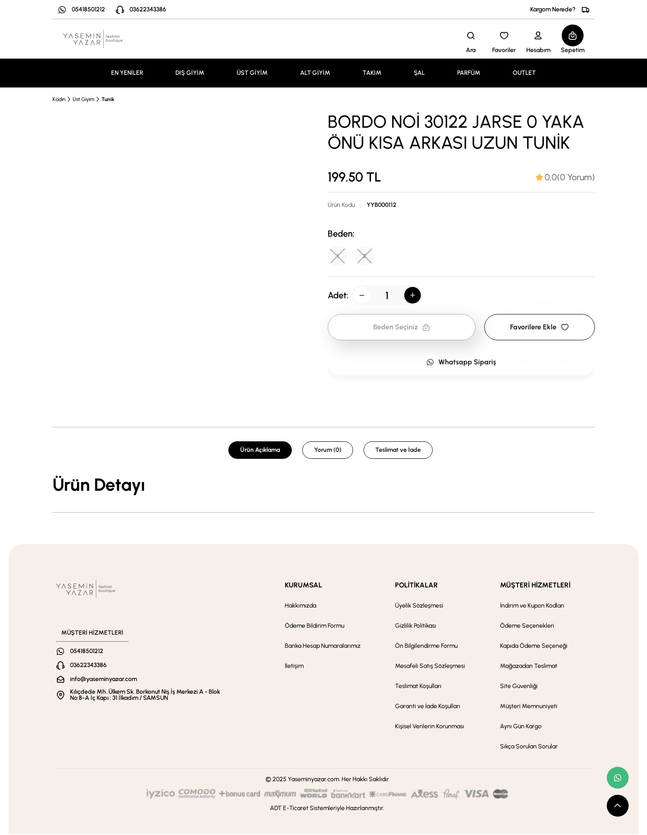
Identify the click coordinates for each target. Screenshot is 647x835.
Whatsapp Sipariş (461, 363)
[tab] (565, 177)
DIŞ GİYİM (189, 73)
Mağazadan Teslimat (528, 667)
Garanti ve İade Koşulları (427, 707)
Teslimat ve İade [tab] (398, 450)
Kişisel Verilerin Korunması (429, 727)
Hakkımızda (300, 606)
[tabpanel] (323, 485)
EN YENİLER (127, 73)
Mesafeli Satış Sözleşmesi (430, 667)
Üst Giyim (83, 99)
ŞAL (419, 73)
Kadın (59, 99)
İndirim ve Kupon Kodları (532, 606)
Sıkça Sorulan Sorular (529, 747)
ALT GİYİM (315, 73)
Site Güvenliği (519, 687)
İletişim (294, 667)
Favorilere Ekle (539, 328)
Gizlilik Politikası (415, 626)
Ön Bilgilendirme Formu (426, 646)
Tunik (107, 99)
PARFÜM (468, 73)
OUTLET (524, 73)
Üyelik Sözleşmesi (419, 606)
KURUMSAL (303, 586)
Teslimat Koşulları (418, 687)
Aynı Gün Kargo (521, 727)
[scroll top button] (618, 806)
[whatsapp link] (618, 778)
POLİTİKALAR (416, 586)
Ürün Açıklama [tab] (260, 450)
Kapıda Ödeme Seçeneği (533, 646)
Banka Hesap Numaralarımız (322, 646)
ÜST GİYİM (252, 73)
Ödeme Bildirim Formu (314, 626)
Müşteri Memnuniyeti (528, 707)
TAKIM (372, 73)
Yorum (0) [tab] (327, 450)
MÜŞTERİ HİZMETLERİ (535, 586)
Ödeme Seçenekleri (527, 626)
